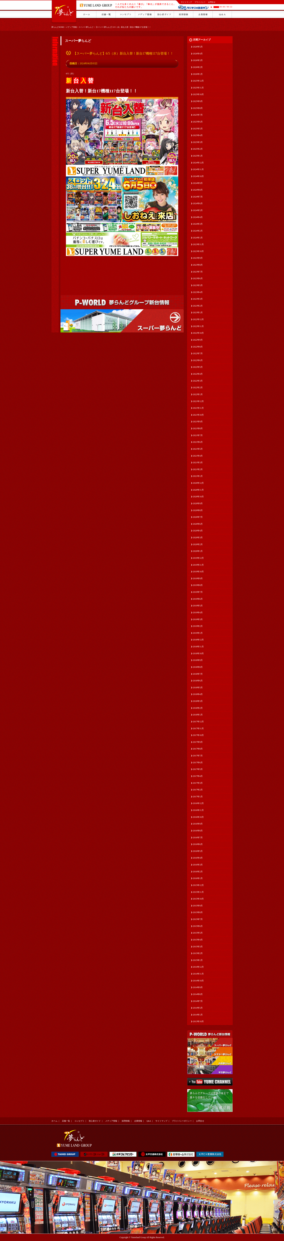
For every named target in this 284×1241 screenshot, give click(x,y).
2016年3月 (198, 864)
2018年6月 (198, 680)
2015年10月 (198, 899)
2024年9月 (198, 183)
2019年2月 (198, 626)
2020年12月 (198, 483)
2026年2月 (198, 67)
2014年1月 (198, 1014)
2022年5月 (198, 367)
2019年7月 (198, 592)
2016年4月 (198, 858)
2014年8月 (198, 994)
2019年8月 (198, 585)
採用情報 (126, 1121)
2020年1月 (198, 551)
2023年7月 (198, 271)
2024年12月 (198, 162)
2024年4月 (198, 217)
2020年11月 (198, 490)
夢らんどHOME (57, 27)
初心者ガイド (95, 1121)
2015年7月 (198, 919)
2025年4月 (198, 135)
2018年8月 (198, 667)
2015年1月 (198, 960)
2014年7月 (198, 1001)
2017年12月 (198, 721)
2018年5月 (198, 687)
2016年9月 (198, 824)
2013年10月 (198, 1021)
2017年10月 (198, 735)
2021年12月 (198, 401)
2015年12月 (198, 885)
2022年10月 (198, 333)
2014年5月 (198, 1008)
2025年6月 (198, 121)
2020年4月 (198, 530)
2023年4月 (198, 292)
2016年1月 (198, 878)
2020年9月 (198, 503)
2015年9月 (198, 905)
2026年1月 (198, 74)
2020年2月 (198, 544)
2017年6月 (198, 762)
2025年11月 (198, 87)
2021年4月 (198, 456)
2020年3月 (198, 537)
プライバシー (200, 2)
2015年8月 (198, 912)
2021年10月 (198, 415)
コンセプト (79, 1121)
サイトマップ (186, 2)
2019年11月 (198, 565)
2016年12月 (198, 803)
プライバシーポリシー (182, 1121)
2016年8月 (198, 830)
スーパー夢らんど (86, 27)
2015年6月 (198, 926)
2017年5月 (198, 769)
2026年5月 (198, 46)
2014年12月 (198, 967)
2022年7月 (198, 353)
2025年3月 (198, 142)
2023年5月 (198, 285)
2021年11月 (198, 408)
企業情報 (138, 1121)
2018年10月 (198, 653)
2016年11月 (198, 810)
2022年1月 (198, 394)
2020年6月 (198, 524)
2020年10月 (198, 496)
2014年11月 (198, 974)
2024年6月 (198, 203)
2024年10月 (198, 176)
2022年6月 (198, 360)
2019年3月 (198, 619)
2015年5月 (198, 933)
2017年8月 (198, 748)
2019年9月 (198, 578)
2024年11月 (198, 169)
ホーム (54, 1121)
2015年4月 (198, 939)
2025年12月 (198, 81)
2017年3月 (198, 783)
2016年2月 (198, 871)
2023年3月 (198, 299)
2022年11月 (198, 326)
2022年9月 (198, 340)
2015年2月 (198, 953)
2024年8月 (198, 190)
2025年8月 (198, 108)
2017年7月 (198, 755)
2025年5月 (198, 128)
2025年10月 (198, 94)
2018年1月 (198, 714)
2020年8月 (198, 510)
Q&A (149, 1121)
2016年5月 (198, 851)
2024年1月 (198, 237)
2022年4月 (198, 374)
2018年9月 (198, 660)
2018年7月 (198, 674)
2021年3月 (198, 462)
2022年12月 (198, 319)
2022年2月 (198, 387)
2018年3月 (198, 701)
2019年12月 (198, 558)
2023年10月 (198, 251)
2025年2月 (198, 149)
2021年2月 (198, 469)
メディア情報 (71, 27)
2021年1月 (198, 476)
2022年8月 (198, 346)
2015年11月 (198, 892)
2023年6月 (198, 278)
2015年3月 (198, 946)
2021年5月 (198, 449)
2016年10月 (198, 817)
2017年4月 (198, 776)
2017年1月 (198, 796)
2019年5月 (198, 605)
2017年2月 (198, 789)
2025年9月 (198, 101)
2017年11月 (198, 728)
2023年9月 (198, 258)
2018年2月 (198, 708)
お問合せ (211, 2)
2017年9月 (198, 742)
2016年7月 (198, 837)
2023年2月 (198, 306)
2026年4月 (198, 53)
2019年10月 (198, 571)
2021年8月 (198, 428)
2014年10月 (198, 980)
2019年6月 (198, 599)
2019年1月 (198, 633)
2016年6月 (198, 844)
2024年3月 (198, 224)
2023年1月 (198, 312)
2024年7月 (198, 196)
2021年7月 (198, 435)
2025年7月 (198, 115)
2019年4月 (198, 612)
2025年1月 (198, 156)
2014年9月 (198, 987)
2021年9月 (198, 421)
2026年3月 (198, 60)
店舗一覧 (66, 1121)
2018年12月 (198, 639)
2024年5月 (198, 210)
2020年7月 (198, 517)
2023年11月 (198, 244)
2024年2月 (198, 231)
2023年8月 (198, 265)
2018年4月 (198, 694)
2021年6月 (198, 442)
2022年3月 (198, 381)
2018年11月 (198, 646)
